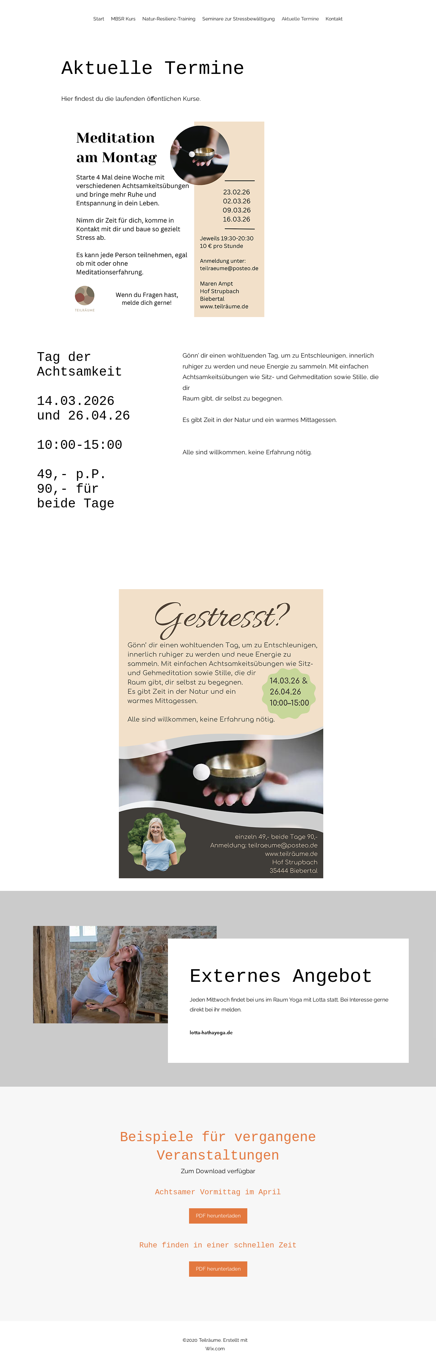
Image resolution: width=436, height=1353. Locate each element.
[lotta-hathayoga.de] (220, 1032)
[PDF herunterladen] (218, 1216)
